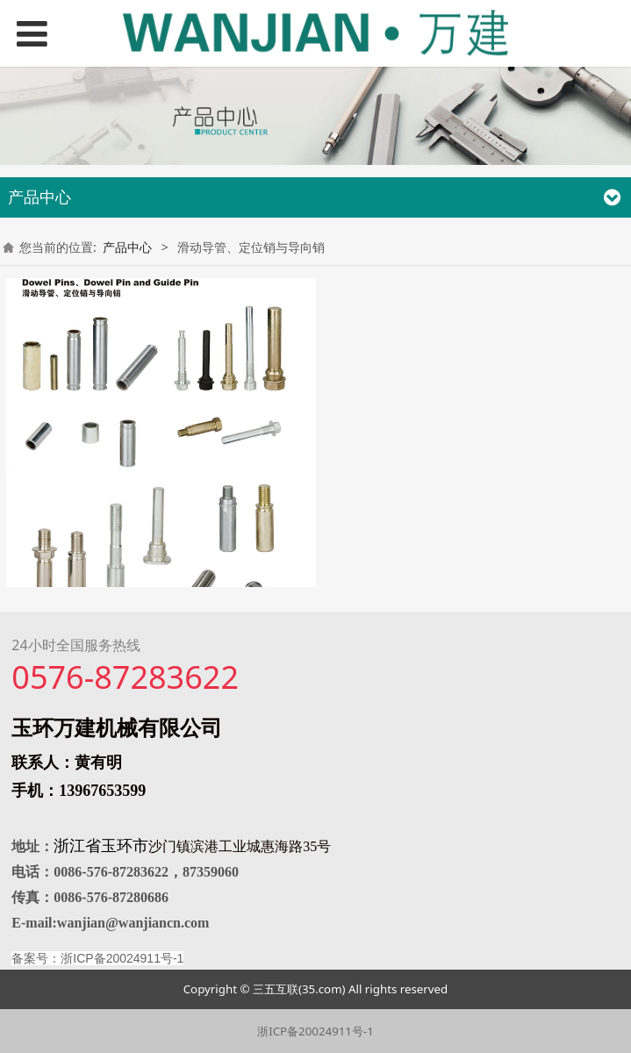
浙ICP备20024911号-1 (315, 1031)
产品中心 (127, 247)
